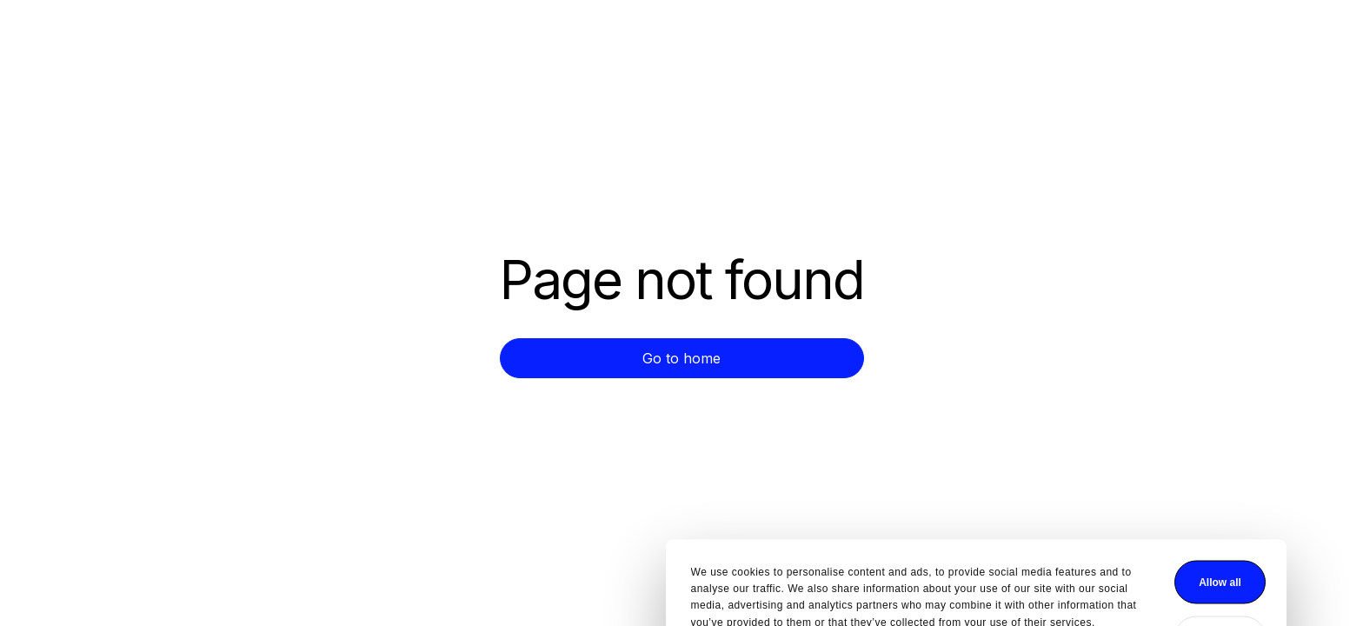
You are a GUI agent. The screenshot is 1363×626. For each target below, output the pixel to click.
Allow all (925, 515)
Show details (429, 582)
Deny (925, 570)
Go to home (681, 358)
